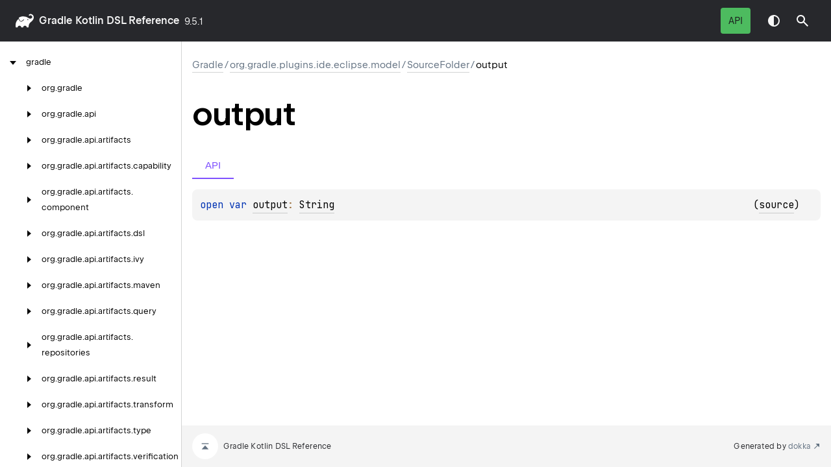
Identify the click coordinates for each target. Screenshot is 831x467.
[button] (802, 21)
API (735, 21)
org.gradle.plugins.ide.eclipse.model (315, 65)
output (270, 204)
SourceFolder (438, 65)
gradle (55, 20)
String (316, 204)
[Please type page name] (802, 21)
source (776, 204)
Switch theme (774, 21)
